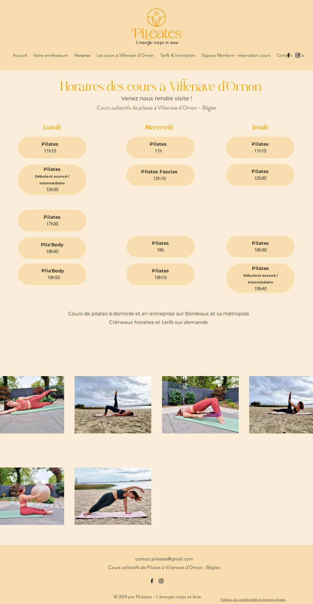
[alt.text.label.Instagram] (298, 55)
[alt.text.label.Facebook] (288, 55)
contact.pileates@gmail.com (164, 559)
